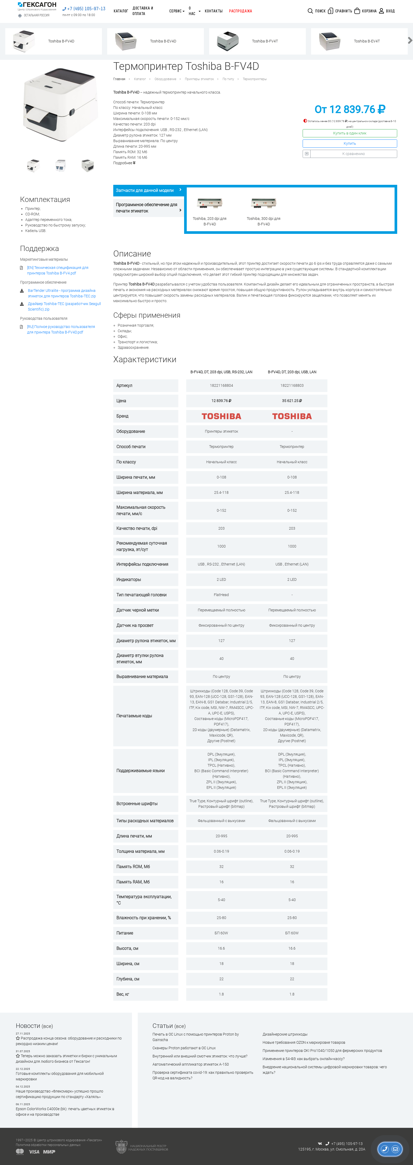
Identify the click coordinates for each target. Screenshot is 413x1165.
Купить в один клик (349, 133)
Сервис (175, 11)
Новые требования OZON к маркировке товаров (304, 1042)
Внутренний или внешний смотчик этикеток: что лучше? (200, 1056)
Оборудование (165, 79)
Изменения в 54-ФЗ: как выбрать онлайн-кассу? (304, 1059)
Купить (350, 143)
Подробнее (124, 163)
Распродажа (240, 11)
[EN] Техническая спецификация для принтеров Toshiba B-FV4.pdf (57, 270)
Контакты (214, 11)
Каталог (121, 11)
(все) (47, 1026)
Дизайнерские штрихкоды (285, 1034)
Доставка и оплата (142, 11)
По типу (228, 79)
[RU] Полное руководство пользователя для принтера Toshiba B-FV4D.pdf (61, 329)
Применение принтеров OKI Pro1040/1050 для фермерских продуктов (322, 1050)
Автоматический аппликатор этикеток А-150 (191, 1064)
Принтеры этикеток (199, 79)
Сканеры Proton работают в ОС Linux (184, 1048)
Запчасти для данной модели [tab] (149, 190)
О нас (192, 11)
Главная (119, 79)
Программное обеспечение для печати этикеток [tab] (149, 208)
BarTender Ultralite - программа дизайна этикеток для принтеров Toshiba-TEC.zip (62, 293)
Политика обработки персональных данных (48, 1145)
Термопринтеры (255, 79)
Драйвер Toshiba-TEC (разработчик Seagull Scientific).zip (64, 306)
